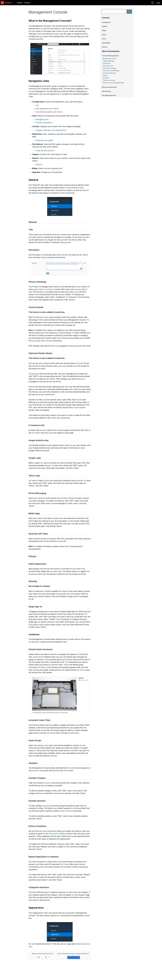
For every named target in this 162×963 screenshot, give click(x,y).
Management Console (109, 58)
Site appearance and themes (47, 109)
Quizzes (27, 3)
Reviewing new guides (44, 140)
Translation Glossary (109, 80)
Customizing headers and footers (49, 112)
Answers (49, 289)
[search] (138, 3)
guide (77, 725)
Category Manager (108, 61)
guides (36, 642)
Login (158, 3)
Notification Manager (109, 73)
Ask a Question (73, 957)
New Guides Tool (108, 66)
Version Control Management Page (113, 83)
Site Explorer (106, 63)
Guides (19, 3)
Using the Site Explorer (45, 150)
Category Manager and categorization (51, 130)
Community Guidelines (58, 834)
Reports (105, 75)
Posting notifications (44, 123)
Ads (37, 105)
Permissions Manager (109, 68)
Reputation (106, 78)
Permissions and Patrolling (111, 70)
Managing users (42, 119)
